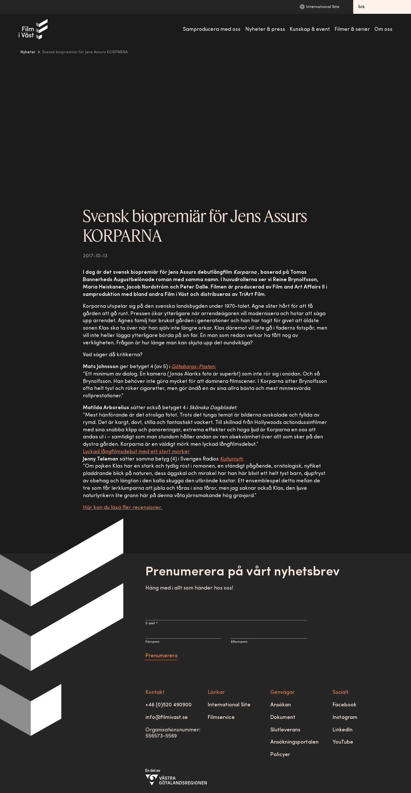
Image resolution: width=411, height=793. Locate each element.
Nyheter (28, 52)
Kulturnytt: (231, 459)
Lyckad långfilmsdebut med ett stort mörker (136, 451)
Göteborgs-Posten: (193, 366)
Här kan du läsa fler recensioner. (122, 507)
